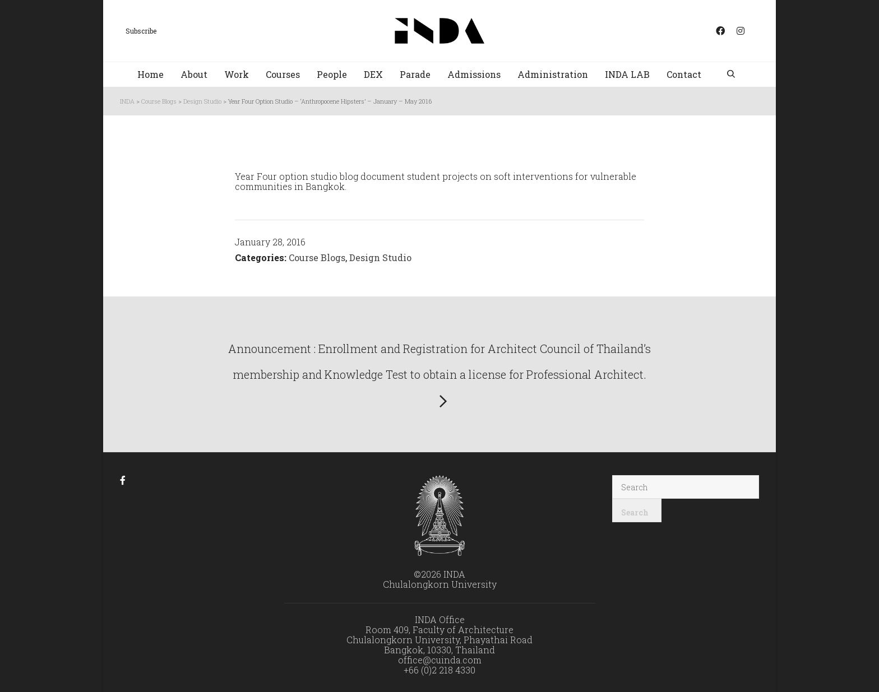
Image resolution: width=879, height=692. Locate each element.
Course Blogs (317, 257)
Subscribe (141, 30)
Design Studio (380, 257)
